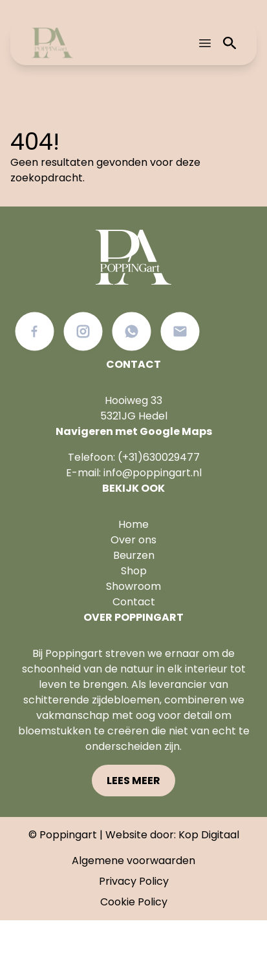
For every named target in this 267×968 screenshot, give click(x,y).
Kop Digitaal (208, 834)
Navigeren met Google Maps (134, 431)
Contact (133, 601)
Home (133, 524)
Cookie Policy (133, 901)
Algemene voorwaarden (133, 860)
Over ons (133, 539)
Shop (134, 570)
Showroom (133, 586)
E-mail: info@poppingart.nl (134, 472)
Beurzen (134, 555)
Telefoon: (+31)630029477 (134, 457)
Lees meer (133, 780)
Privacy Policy (134, 881)
